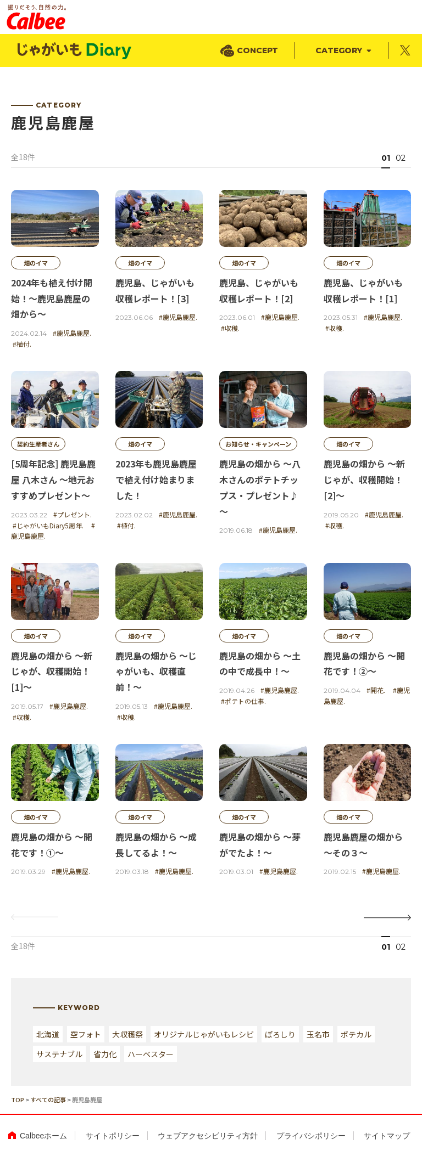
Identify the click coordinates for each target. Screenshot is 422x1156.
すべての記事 (48, 1099)
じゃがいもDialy (75, 50)
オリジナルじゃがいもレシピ (204, 1034)
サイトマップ (387, 1135)
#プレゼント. (72, 514)
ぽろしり (280, 1034)
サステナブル (59, 1053)
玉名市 (318, 1034)
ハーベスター (150, 1053)
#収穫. (230, 327)
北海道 (47, 1034)
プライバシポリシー (311, 1135)
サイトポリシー (113, 1135)
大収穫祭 (127, 1034)
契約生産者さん (38, 443)
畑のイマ (36, 262)
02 (401, 158)
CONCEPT (257, 50)
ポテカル (356, 1034)
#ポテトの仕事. (243, 701)
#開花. (376, 690)
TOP (17, 1099)
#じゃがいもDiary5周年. (48, 525)
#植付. (22, 343)
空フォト (85, 1034)
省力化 (104, 1053)
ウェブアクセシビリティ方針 (208, 1135)
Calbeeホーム (43, 1135)
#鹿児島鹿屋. (72, 332)
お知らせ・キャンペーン (258, 443)
